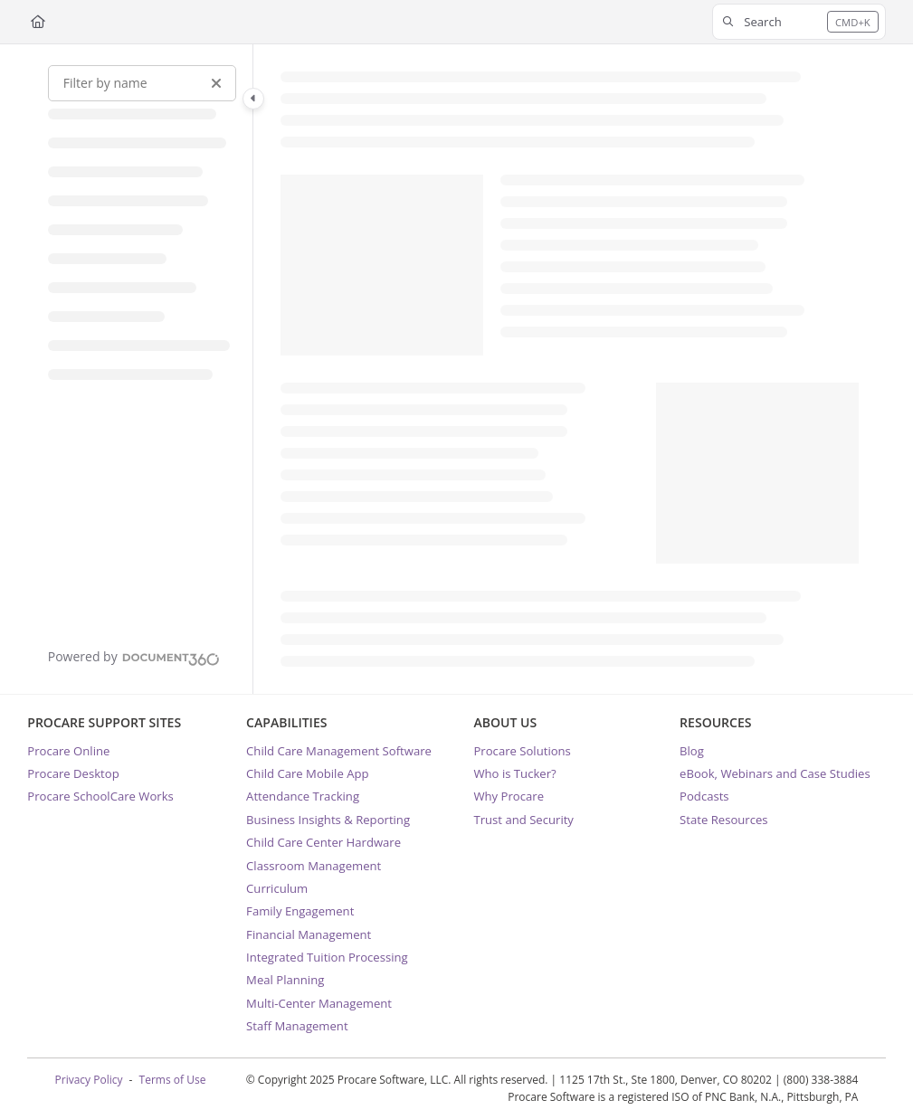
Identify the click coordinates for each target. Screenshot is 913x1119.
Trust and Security (523, 819)
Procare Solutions (521, 751)
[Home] (38, 22)
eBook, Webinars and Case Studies (775, 773)
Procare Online (68, 751)
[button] (798, 22)
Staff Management (296, 1026)
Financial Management (308, 934)
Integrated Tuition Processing (327, 957)
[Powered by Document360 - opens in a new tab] (134, 657)
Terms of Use (172, 1079)
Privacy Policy (89, 1079)
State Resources (723, 819)
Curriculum (277, 888)
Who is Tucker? (514, 773)
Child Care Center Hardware (323, 842)
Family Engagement (300, 911)
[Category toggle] (253, 98)
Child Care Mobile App (307, 773)
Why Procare (508, 796)
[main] (569, 369)
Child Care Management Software (339, 751)
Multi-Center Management (319, 1003)
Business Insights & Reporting (328, 819)
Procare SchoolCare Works (100, 796)
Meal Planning (285, 980)
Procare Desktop (73, 773)
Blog (692, 751)
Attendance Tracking (302, 796)
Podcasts (704, 796)
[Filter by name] (142, 83)
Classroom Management (313, 866)
